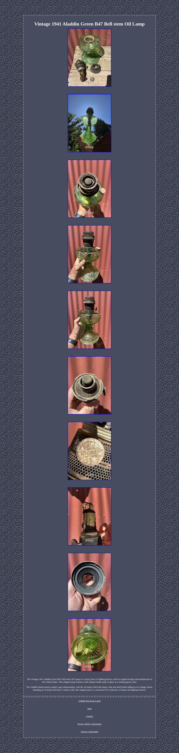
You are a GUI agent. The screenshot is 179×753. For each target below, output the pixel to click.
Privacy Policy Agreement (89, 724)
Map (89, 708)
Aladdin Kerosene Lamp (89, 701)
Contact (89, 716)
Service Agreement (89, 731)
